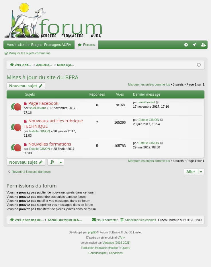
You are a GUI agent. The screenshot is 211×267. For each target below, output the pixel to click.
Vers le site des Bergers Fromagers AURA (39, 45)
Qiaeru (126, 248)
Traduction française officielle (99, 248)
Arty (122, 237)
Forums (89, 45)
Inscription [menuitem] (205, 46)
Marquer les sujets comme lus (29, 53)
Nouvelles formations (49, 144)
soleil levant (37, 108)
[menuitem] (186, 44)
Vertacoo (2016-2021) (116, 243)
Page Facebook (43, 103)
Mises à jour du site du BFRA (42, 77)
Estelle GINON (39, 131)
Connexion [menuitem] (196, 46)
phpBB (92, 232)
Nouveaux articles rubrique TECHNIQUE (53, 123)
